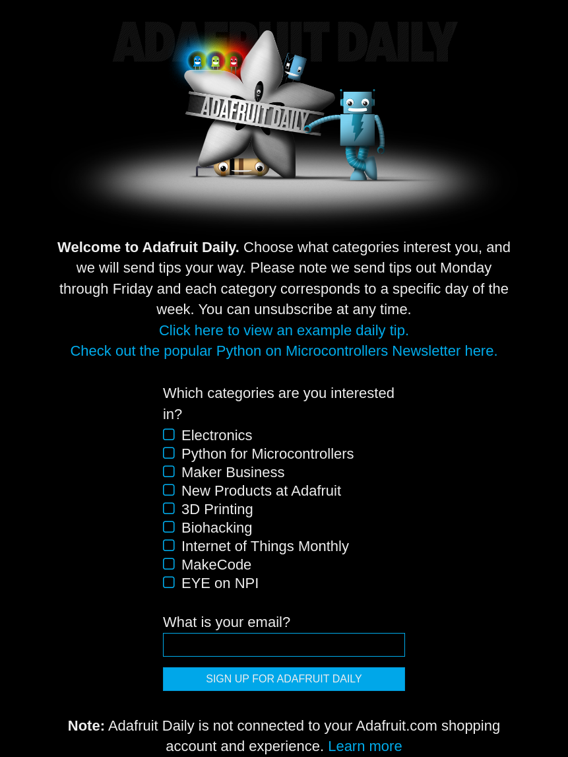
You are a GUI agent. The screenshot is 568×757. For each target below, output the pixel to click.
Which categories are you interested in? (278, 403)
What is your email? (226, 622)
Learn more (365, 746)
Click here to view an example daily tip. (284, 330)
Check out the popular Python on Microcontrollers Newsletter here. (283, 351)
